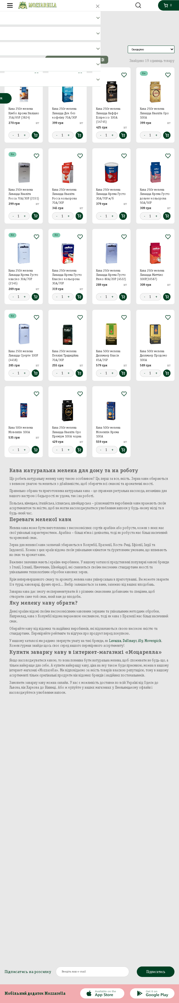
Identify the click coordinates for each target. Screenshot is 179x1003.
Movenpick (152, 641)
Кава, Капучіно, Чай (28, 17)
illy (140, 641)
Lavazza (115, 641)
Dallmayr (130, 641)
